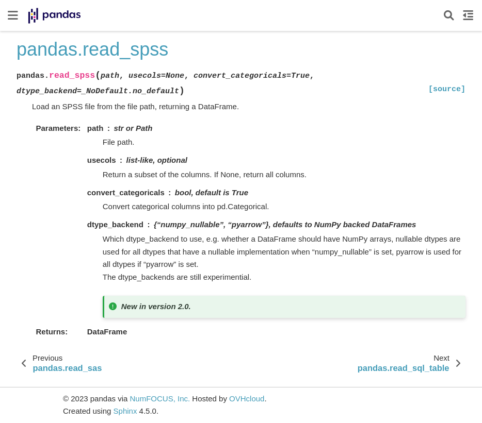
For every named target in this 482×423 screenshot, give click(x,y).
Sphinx (125, 411)
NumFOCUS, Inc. (160, 398)
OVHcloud (246, 398)
